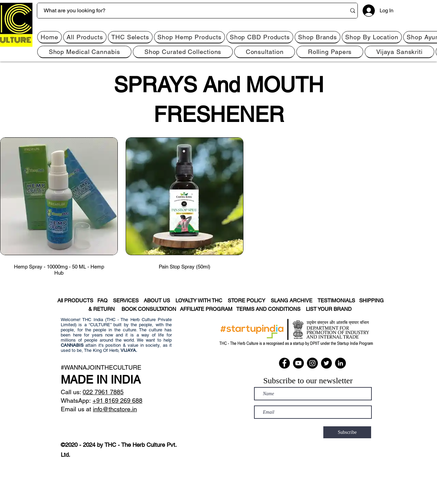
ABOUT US (157, 300)
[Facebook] (284, 363)
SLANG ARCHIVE (293, 300)
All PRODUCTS (74, 300)
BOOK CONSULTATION (151, 309)
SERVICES (128, 300)
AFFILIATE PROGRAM (206, 309)
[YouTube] (298, 363)
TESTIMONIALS (336, 300)
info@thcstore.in (115, 409)
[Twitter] (326, 363)
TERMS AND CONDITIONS (271, 309)
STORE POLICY (249, 300)
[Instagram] (312, 363)
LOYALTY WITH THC (198, 300)
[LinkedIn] (340, 363)
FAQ (104, 300)
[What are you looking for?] (186, 10)
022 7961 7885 (103, 392)
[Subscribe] (347, 432)
